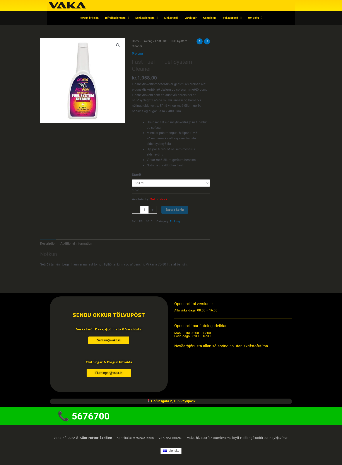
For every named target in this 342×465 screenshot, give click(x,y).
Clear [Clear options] (135, 191)
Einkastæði (171, 18)
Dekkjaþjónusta (146, 18)
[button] (118, 46)
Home (136, 41)
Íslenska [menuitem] (174, 454)
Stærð (136, 175)
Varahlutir (191, 18)
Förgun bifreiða (87, 18)
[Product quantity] (144, 211)
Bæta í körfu (175, 211)
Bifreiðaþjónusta (116, 18)
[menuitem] (171, 454)
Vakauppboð (233, 18)
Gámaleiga (210, 18)
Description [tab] (48, 245)
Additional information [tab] (77, 245)
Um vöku (257, 18)
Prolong (148, 41)
